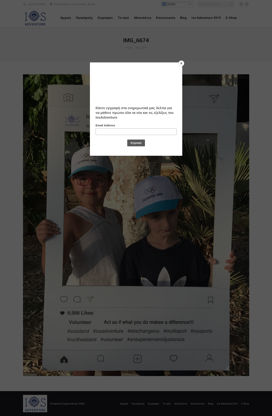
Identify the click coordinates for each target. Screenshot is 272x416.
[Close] (181, 63)
